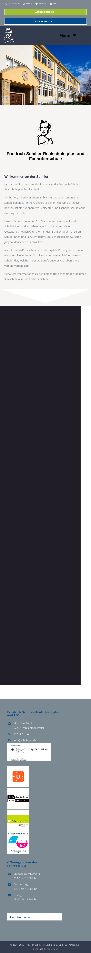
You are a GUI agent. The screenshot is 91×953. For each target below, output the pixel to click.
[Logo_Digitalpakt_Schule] (29, 744)
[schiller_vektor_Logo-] (45, 121)
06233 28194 (21, 734)
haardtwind (52, 949)
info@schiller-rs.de (24, 740)
